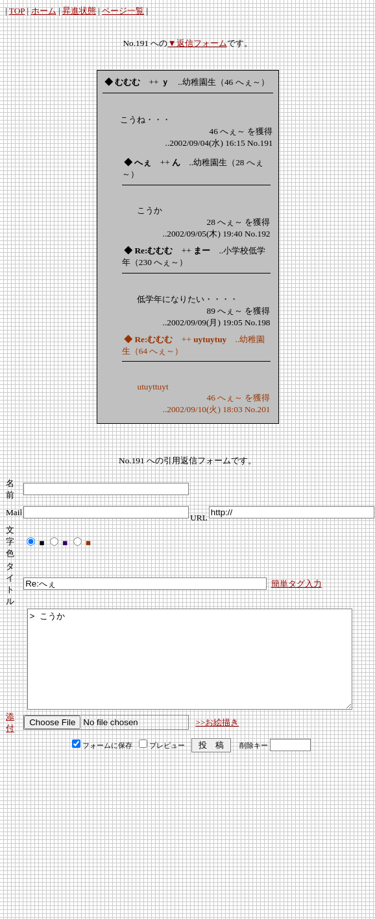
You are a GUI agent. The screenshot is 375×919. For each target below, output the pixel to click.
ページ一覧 (123, 11)
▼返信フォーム (196, 43)
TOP (17, 11)
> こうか (190, 669)
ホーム (43, 11)
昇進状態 (79, 11)
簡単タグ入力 (296, 583)
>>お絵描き (217, 742)
